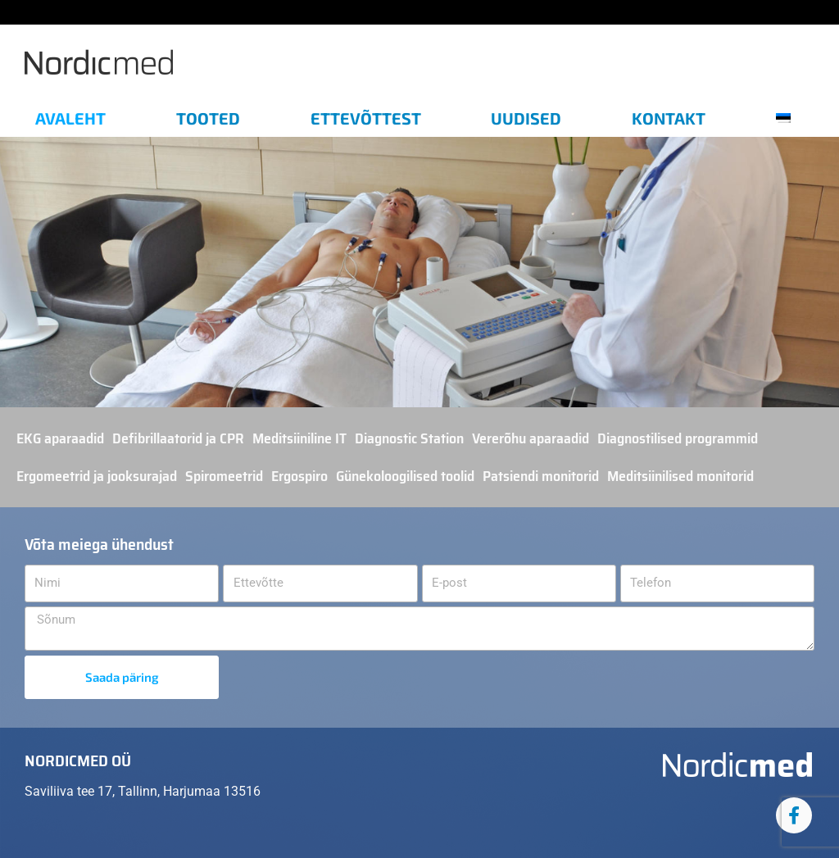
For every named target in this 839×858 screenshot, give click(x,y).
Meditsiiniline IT (299, 438)
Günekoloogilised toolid (405, 476)
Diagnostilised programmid (677, 438)
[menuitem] (790, 118)
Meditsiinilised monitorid (680, 476)
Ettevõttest (366, 118)
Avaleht (70, 118)
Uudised (526, 118)
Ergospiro (299, 476)
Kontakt (668, 118)
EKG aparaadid (60, 438)
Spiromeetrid (224, 476)
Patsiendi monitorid (541, 476)
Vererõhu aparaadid (530, 438)
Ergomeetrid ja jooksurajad (96, 476)
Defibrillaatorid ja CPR (178, 438)
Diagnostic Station (409, 438)
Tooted (208, 118)
